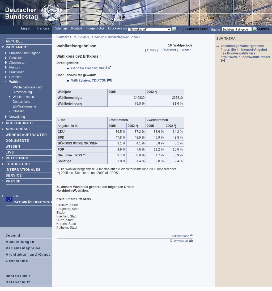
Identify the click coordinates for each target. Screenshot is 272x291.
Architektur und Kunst (28, 254)
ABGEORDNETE (20, 123)
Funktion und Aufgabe (24, 53)
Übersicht (169, 50)
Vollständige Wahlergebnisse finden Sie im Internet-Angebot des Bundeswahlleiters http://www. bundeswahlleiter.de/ (245, 53)
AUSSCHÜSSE (18, 129)
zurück (151, 50)
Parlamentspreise (23, 248)
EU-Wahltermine (24, 106)
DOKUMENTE (17, 141)
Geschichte (17, 261)
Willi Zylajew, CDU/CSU (91, 80)
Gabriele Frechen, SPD (91, 68)
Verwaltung (17, 117)
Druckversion (117, 28)
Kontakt (76, 28)
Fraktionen (16, 72)
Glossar (18, 111)
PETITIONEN (17, 158)
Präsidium (16, 58)
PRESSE (13, 181)
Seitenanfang (181, 235)
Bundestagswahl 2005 (123, 36)
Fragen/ (95, 28)
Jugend (13, 235)
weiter (186, 50)
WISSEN (13, 146)
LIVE (10, 152)
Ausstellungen (20, 242)
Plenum (14, 67)
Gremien (15, 77)
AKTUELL (14, 41)
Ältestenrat (16, 63)
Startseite (63, 36)
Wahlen (14, 82)
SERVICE (14, 175)
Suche (215, 29)
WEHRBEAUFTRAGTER (26, 135)
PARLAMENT (17, 47)
